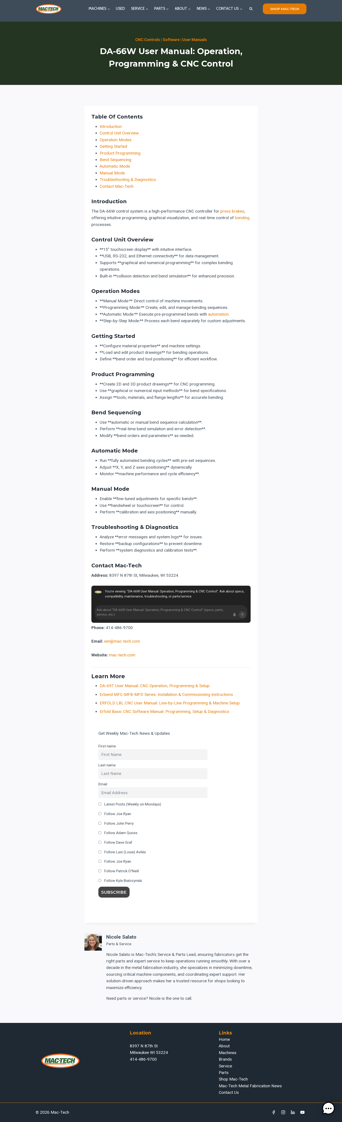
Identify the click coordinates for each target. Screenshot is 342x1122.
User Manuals (194, 39)
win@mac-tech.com (122, 641)
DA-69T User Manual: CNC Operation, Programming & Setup (155, 685)
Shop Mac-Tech (233, 1079)
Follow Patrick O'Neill (118, 871)
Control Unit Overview (119, 133)
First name (107, 746)
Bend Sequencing (115, 159)
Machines (227, 1052)
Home (224, 1039)
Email (102, 784)
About (224, 1045)
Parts (224, 1072)
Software (171, 39)
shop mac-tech (284, 9)
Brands (225, 1059)
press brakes (232, 211)
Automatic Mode (115, 166)
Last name (107, 765)
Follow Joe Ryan (114, 814)
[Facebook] (274, 1112)
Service (225, 1066)
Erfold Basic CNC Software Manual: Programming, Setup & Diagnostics (164, 711)
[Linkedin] (293, 1112)
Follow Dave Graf (115, 842)
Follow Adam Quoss (117, 833)
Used (120, 8)
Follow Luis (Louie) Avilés (122, 852)
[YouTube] (302, 1112)
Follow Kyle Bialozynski (120, 880)
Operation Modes (116, 139)
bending (242, 217)
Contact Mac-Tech (116, 186)
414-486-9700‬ (143, 1059)
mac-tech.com (122, 654)
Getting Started (113, 146)
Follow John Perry (116, 823)
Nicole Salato (121, 937)
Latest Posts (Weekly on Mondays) (129, 804)
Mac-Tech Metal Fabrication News (250, 1085)
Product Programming (120, 153)
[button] (328, 1108)
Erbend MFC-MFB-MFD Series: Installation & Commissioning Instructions (166, 694)
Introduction (111, 126)
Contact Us (229, 1092)
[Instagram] (283, 1112)
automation (218, 314)
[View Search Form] (251, 8)
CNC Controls (147, 39)
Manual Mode (112, 173)
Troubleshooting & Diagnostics (128, 179)
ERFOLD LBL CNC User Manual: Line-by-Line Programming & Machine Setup (170, 703)
